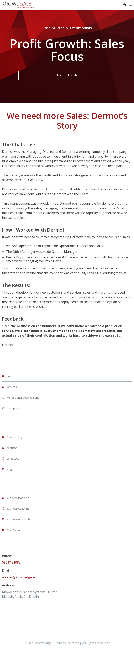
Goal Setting (14, 530)
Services (12, 387)
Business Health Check (20, 519)
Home (10, 376)
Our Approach (15, 408)
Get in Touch (67, 75)
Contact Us (13, 458)
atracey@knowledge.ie (18, 577)
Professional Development (23, 397)
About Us (12, 448)
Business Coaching (18, 508)
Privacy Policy (15, 437)
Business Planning (18, 498)
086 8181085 (11, 562)
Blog (9, 469)
